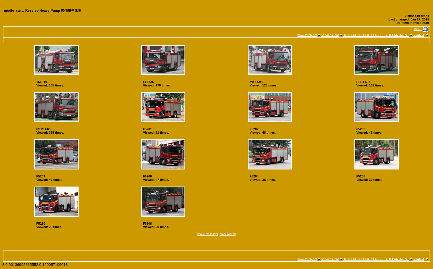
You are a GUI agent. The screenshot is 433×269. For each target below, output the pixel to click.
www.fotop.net (307, 35)
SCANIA (418, 35)
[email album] (227, 234)
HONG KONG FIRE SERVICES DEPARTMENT (376, 35)
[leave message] (207, 234)
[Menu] (417, 29)
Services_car (330, 35)
